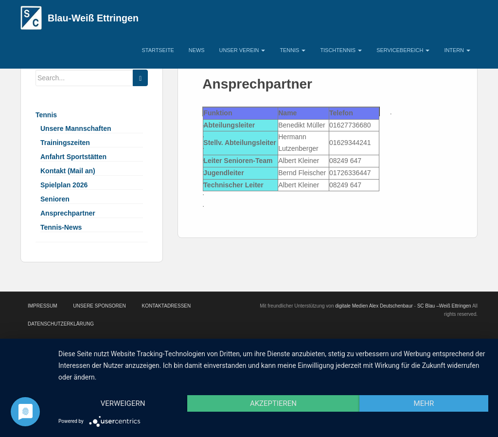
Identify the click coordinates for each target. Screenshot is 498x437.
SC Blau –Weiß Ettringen (444, 306)
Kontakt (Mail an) (67, 171)
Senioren (55, 199)
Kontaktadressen (166, 306)
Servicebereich (402, 50)
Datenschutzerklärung (61, 324)
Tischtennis (341, 50)
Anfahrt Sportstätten (73, 157)
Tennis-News (61, 227)
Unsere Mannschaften (75, 128)
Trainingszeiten (65, 142)
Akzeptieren (273, 403)
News (197, 50)
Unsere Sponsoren (99, 306)
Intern (457, 50)
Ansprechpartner (67, 213)
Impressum (42, 306)
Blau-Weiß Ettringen (93, 18)
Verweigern (123, 403)
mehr (424, 403)
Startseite (158, 50)
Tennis (292, 50)
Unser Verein (242, 50)
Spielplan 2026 (64, 185)
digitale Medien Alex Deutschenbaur (374, 306)
